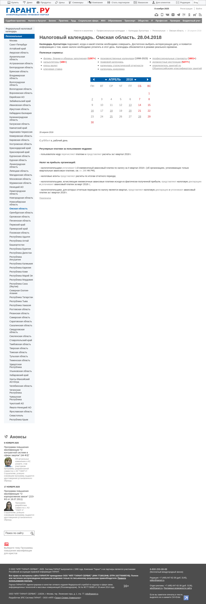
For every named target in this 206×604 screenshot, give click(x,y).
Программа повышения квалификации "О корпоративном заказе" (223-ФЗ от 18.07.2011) (19, 495)
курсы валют (50, 65)
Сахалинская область (20, 325)
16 (92, 110)
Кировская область (19, 140)
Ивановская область (20, 105)
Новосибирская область (17, 203)
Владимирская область (17, 77)
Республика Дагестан (20, 253)
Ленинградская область (17, 165)
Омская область (18, 208)
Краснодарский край (20, 148)
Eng (196, 2)
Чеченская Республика (15, 391)
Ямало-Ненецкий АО (20, 407)
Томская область (18, 352)
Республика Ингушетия (15, 258)
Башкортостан (16, 244)
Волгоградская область (17, 83)
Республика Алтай (19, 240)
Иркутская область (19, 109)
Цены (60, 2)
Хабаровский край (18, 375)
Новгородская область (21, 198)
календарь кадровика (112, 69)
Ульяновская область (20, 371)
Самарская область (19, 317)
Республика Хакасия (20, 305)
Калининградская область (18, 118)
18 (111, 110)
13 (130, 105)
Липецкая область (18, 171)
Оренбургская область (21, 212)
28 (139, 116)
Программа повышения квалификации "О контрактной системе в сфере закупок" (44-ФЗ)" (16, 451)
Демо (27, 2)
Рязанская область (19, 313)
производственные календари (117, 58)
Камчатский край (18, 128)
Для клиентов (161, 2)
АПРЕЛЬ (115, 79)
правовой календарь (112, 62)
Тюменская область (19, 360)
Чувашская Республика (15, 398)
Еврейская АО (16, 97)
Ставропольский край (20, 340)
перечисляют (68, 154)
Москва (13, 40)
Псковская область (19, 232)
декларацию (195, 181)
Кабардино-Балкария (20, 113)
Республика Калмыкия (21, 263)
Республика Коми (18, 271)
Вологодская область (20, 89)
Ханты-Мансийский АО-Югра (19, 380)
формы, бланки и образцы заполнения (65, 58)
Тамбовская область (20, 344)
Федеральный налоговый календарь (19, 30)
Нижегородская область (17, 192)
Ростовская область (19, 309)
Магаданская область (20, 175)
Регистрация (186, 8)
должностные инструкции (166, 62)
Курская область (18, 160)
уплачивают (68, 168)
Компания (95, 2)
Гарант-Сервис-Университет (67, 598)
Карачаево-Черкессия (20, 132)
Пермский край (17, 224)
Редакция (183, 2)
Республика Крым (18, 419)
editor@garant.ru (157, 580)
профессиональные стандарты (169, 58)
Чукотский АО (16, 403)
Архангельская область (17, 58)
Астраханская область (21, 63)
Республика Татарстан (21, 297)
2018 (129, 79)
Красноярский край (19, 152)
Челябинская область (20, 386)
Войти (199, 8)
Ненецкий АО (16, 187)
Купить (13, 2)
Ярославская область (20, 411)
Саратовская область (20, 321)
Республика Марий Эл (21, 275)
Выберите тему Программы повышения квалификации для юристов (18, 548)
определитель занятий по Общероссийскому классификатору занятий (177, 67)
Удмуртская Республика (15, 365)
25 (111, 116)
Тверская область (18, 348)
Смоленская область (20, 336)
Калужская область (19, 124)
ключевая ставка (52, 69)
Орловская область (19, 216)
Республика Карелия (20, 267)
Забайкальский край (20, 101)
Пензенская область (20, 220)
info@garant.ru (91, 594)
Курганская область (19, 156)
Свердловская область (16, 330)
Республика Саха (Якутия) (18, 285)
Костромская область (20, 144)
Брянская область (18, 71)
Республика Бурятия (20, 249)
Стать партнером (118, 2)
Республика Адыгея (19, 236)
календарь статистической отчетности (121, 65)
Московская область (20, 179)
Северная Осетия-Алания (19, 292)
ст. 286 (83, 170)
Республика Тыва (18, 301)
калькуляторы (51, 62)
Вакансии (141, 2)
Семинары (76, 2)
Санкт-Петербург (18, 44)
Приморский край (18, 228)
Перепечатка (45, 198)
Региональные (14, 36)
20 (130, 110)
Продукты (44, 2)
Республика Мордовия (21, 279)
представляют (94, 154)
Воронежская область (20, 93)
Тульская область (18, 356)
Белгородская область (21, 67)
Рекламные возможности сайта (178, 588)
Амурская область (18, 52)
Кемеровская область (20, 136)
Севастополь (16, 415)
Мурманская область (20, 183)
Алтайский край (17, 48)
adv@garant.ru (156, 588)
